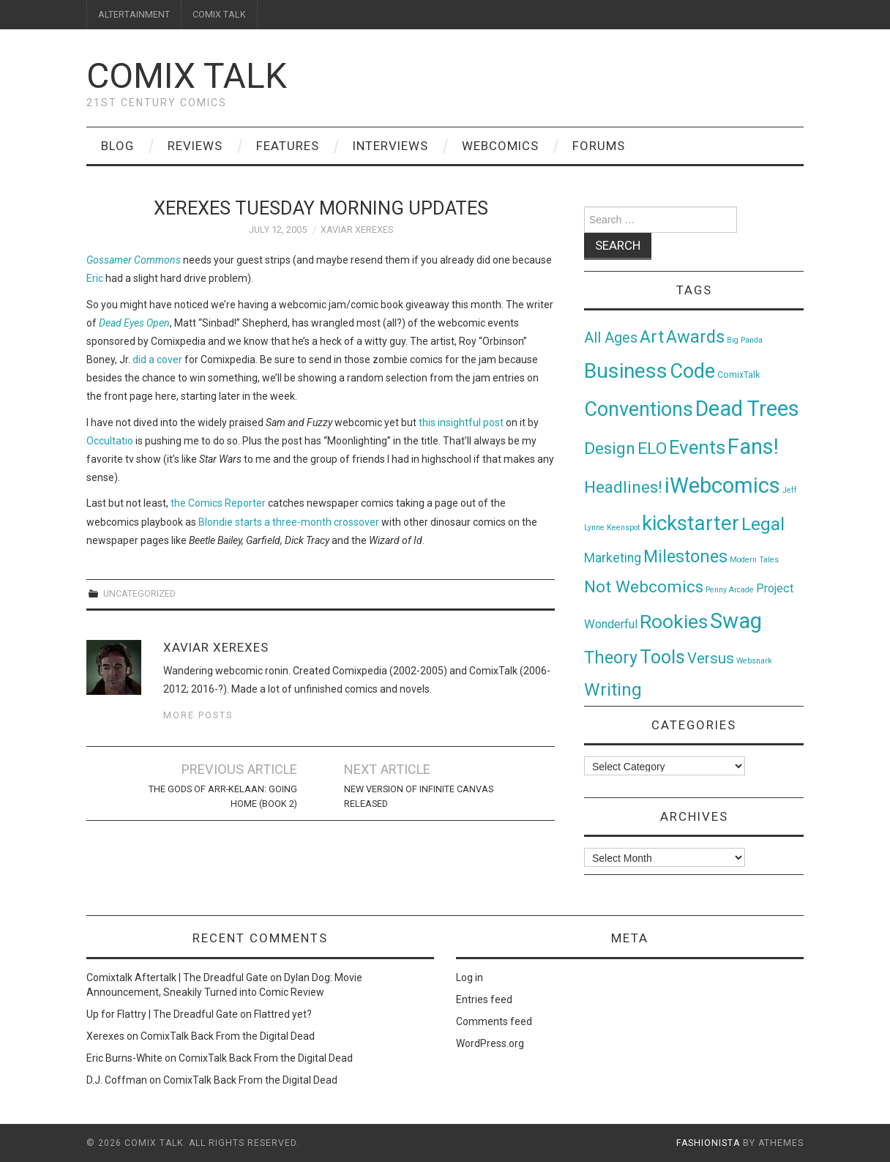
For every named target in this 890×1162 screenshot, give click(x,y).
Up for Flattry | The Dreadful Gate (162, 1014)
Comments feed (494, 1021)
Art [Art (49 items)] (652, 337)
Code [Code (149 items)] (692, 371)
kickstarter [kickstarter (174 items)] (690, 523)
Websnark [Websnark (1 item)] (754, 661)
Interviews (390, 145)
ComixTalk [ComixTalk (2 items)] (738, 375)
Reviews (195, 145)
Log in (469, 977)
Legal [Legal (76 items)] (763, 524)
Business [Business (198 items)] (626, 371)
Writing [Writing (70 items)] (613, 689)
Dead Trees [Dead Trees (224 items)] (747, 408)
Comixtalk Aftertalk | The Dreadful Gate (177, 977)
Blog (117, 145)
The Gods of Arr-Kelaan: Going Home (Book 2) (223, 796)
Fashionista (708, 1143)
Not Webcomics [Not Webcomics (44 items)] (643, 587)
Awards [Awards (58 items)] (695, 337)
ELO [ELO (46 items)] (652, 448)
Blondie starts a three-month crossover (288, 522)
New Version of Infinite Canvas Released (418, 796)
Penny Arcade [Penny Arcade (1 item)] (730, 590)
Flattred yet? (283, 1014)
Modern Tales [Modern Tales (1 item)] (754, 560)
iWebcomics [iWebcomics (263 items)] (722, 485)
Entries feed (484, 999)
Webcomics (500, 145)
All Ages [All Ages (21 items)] (610, 337)
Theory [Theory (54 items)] (610, 657)
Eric (94, 278)
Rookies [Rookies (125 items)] (674, 621)
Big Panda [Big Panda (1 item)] (745, 340)
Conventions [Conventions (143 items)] (638, 409)
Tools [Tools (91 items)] (662, 657)
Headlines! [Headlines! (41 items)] (623, 486)
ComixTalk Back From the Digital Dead (228, 1036)
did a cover (157, 359)
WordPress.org (490, 1043)
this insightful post (461, 422)
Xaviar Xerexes (357, 229)
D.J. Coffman (116, 1080)
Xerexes (105, 1036)
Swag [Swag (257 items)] (736, 620)
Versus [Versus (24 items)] (710, 658)
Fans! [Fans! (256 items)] (753, 446)
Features (287, 145)
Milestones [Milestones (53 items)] (685, 556)
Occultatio (109, 441)
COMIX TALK (219, 14)
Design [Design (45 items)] (609, 448)
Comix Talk (186, 76)
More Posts (198, 715)
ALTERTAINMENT (134, 14)
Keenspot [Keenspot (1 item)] (623, 527)
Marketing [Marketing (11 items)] (612, 558)
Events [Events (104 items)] (697, 447)
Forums (598, 145)
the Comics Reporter (218, 503)
